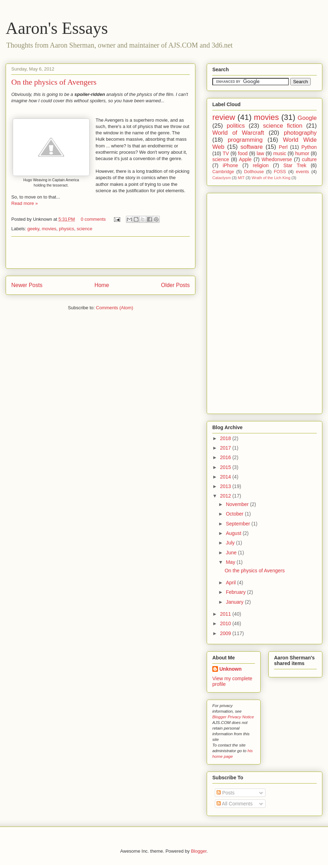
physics (66, 228)
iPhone (230, 165)
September (238, 523)
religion (261, 165)
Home (102, 285)
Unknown (230, 669)
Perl (283, 147)
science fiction (283, 125)
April (231, 582)
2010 (226, 623)
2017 (226, 448)
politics (236, 125)
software (252, 147)
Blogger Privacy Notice (233, 716)
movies (49, 228)
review (223, 117)
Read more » (24, 203)
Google (307, 118)
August (234, 533)
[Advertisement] (100, 252)
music (279, 153)
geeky (34, 228)
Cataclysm (221, 178)
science (84, 228)
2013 (226, 486)
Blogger (198, 851)
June (232, 552)
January (235, 602)
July (231, 543)
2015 (226, 467)
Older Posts (175, 285)
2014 (226, 477)
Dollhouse (254, 171)
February (236, 592)
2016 (226, 457)
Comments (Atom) (114, 307)
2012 (226, 496)
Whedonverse (277, 159)
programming (245, 139)
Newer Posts (26, 285)
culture (309, 159)
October (235, 514)
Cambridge (223, 171)
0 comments (93, 219)
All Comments (235, 803)
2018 (226, 438)
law (260, 153)
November (238, 504)
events (302, 171)
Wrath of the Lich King (270, 178)
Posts (226, 793)
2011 (226, 614)
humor (302, 153)
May (231, 562)
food (243, 153)
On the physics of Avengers (54, 82)
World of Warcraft (238, 132)
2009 (226, 633)
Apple (245, 159)
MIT (241, 178)
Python (309, 147)
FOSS (280, 171)
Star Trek (294, 165)
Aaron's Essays (57, 28)
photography (300, 132)
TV (226, 153)
